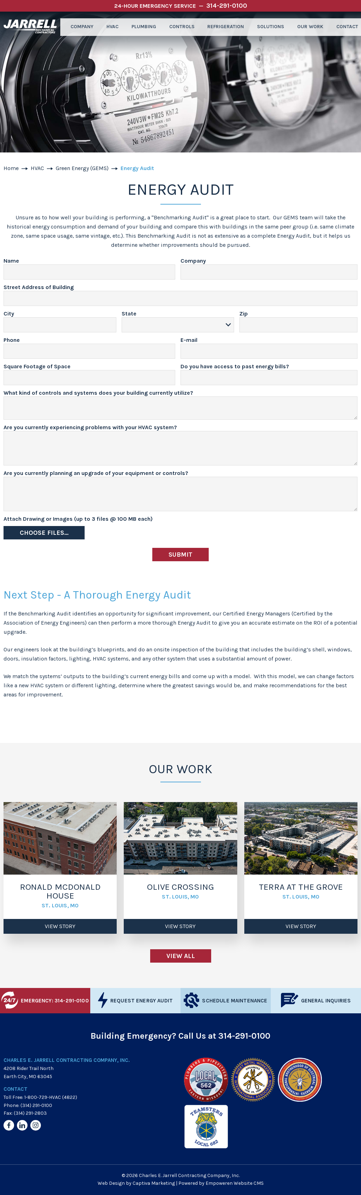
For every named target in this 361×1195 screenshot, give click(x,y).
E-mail (188, 340)
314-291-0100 (244, 1036)
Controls (179, 27)
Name (11, 261)
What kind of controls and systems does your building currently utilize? (98, 393)
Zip (243, 314)
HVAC (109, 27)
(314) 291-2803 (30, 1113)
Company (78, 27)
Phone (12, 340)
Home (11, 168)
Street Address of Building (39, 287)
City (9, 314)
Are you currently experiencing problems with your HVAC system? (90, 428)
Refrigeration (223, 27)
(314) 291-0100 (36, 1105)
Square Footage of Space (37, 367)
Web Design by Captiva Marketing (136, 1183)
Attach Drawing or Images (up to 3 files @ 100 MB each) (78, 519)
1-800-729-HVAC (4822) (50, 1097)
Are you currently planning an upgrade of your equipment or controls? (96, 473)
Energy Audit (137, 168)
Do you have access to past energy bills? (234, 367)
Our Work (307, 27)
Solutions (268, 27)
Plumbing (141, 27)
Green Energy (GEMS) (82, 168)
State (129, 314)
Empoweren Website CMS (235, 1183)
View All (180, 956)
